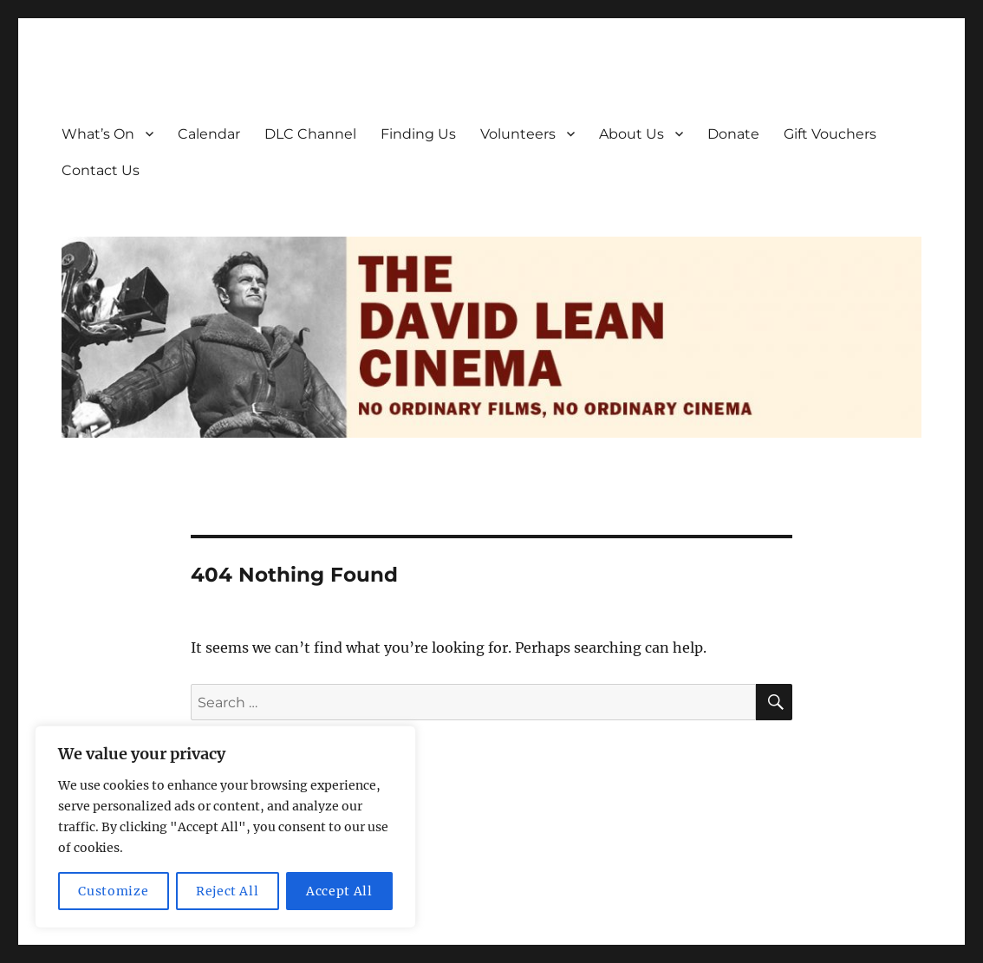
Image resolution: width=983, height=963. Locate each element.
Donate (733, 134)
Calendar (209, 134)
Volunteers (518, 134)
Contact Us (101, 170)
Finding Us (418, 134)
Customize (113, 891)
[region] (225, 827)
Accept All (339, 891)
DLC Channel (310, 134)
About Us (631, 134)
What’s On (98, 134)
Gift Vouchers (830, 134)
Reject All (227, 891)
